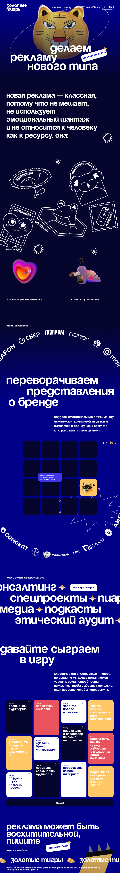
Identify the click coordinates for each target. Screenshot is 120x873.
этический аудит (64, 620)
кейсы (68, 7)
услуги (79, 7)
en (110, 7)
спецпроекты (48, 598)
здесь (105, 674)
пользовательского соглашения (69, 868)
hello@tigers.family (17, 850)
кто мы (56, 7)
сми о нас (92, 7)
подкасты (73, 609)
